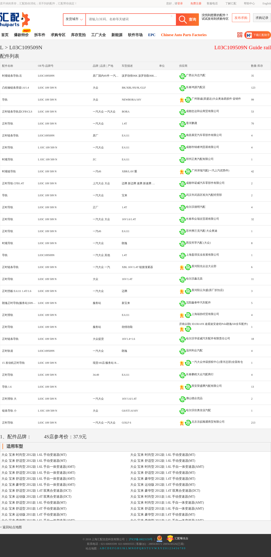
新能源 (116, 35)
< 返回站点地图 (11, 527)
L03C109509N (46, 75)
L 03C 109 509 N (47, 147)
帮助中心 (249, 3)
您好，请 (174, 3)
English (267, 3)
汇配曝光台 (177, 538)
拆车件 (39, 35)
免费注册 (195, 3)
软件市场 (135, 35)
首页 (4, 35)
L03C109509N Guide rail (242, 47)
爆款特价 (22, 34)
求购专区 (58, 35)
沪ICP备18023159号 (140, 539)
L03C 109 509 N (47, 87)
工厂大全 (98, 35)
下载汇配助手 (258, 35)
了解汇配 (230, 3)
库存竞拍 (78, 35)
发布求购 (240, 18)
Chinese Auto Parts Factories (184, 35)
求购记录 (262, 18)
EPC (151, 35)
